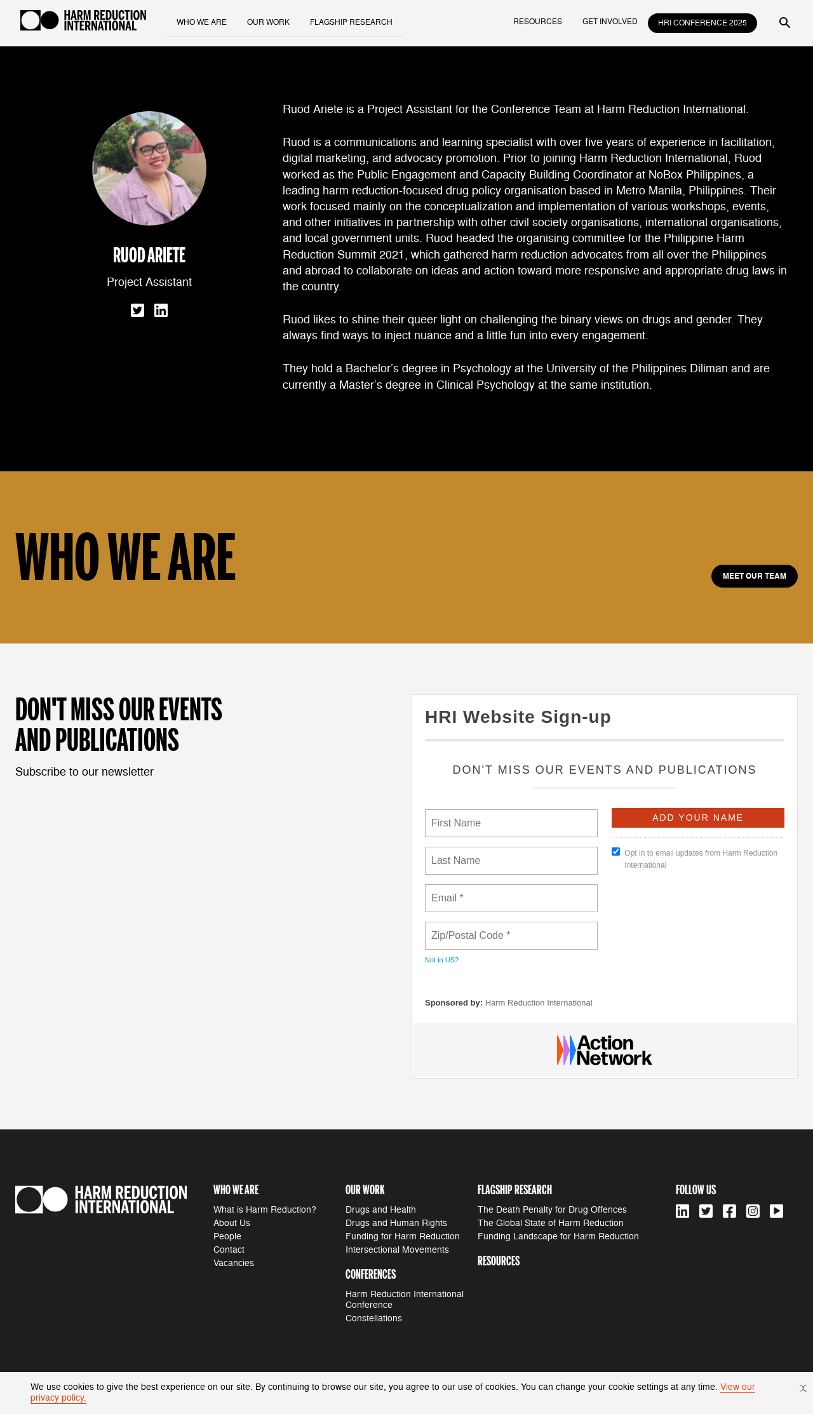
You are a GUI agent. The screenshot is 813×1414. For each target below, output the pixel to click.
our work (269, 22)
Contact (229, 1249)
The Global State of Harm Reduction (551, 1223)
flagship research (352, 22)
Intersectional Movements (397, 1249)
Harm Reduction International (539, 1002)
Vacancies (233, 1263)
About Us (231, 1223)
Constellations (374, 1318)
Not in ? (442, 960)
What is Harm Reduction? (264, 1209)
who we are (202, 22)
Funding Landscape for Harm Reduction (558, 1236)
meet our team (754, 576)
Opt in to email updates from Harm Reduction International (694, 858)
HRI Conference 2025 (702, 23)
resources (537, 22)
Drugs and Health (381, 1209)
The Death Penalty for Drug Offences (552, 1209)
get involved (610, 22)
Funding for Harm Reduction (403, 1236)
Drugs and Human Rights (396, 1223)
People (227, 1236)
